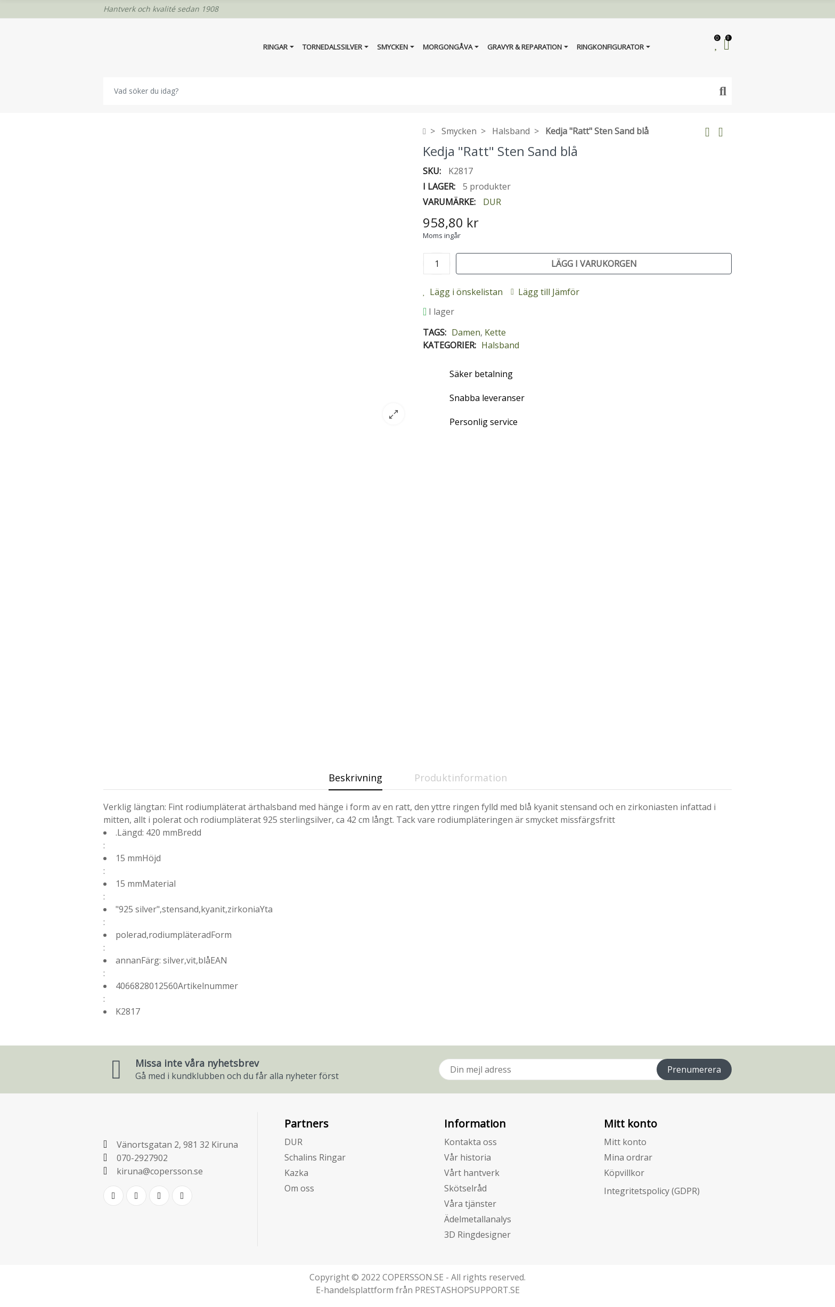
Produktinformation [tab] (460, 777)
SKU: (432, 171)
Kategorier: (449, 345)
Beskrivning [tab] (355, 777)
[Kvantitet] (436, 263)
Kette (495, 332)
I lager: (439, 186)
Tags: (434, 332)
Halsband (500, 345)
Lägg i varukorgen (594, 263)
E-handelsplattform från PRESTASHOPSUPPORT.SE (418, 1290)
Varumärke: (449, 202)
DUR (492, 202)
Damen (466, 332)
